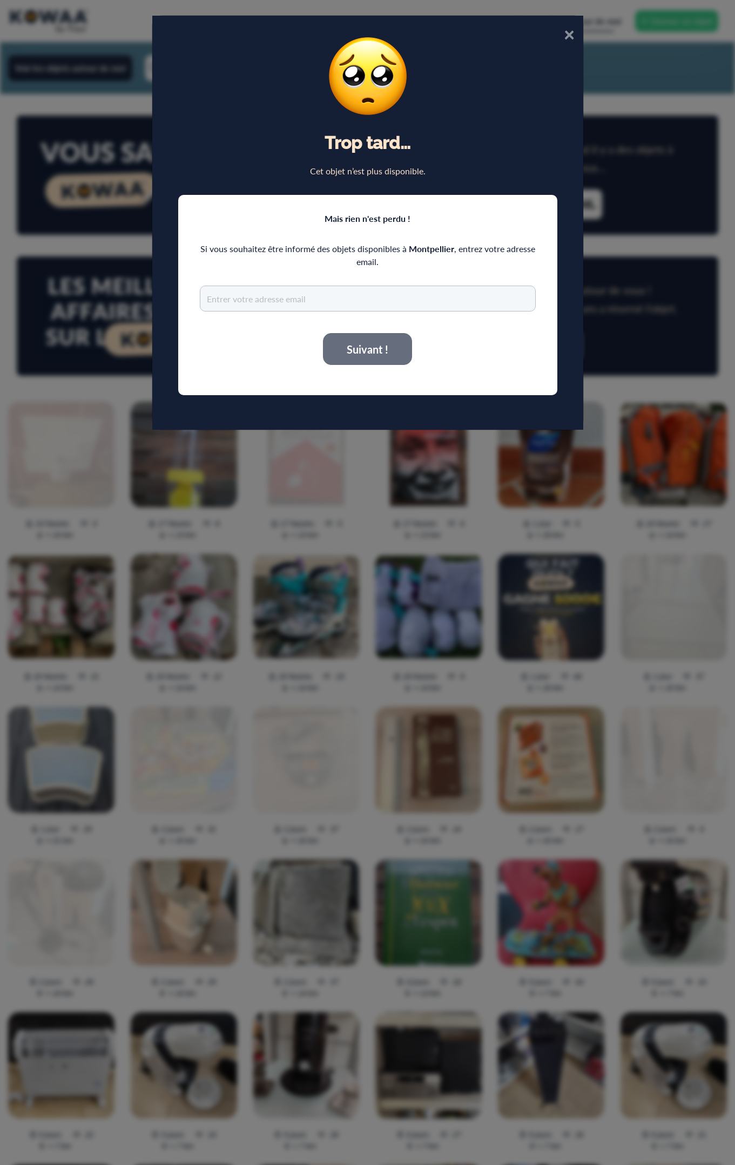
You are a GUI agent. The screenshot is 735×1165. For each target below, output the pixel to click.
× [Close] (569, 33)
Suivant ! (367, 349)
